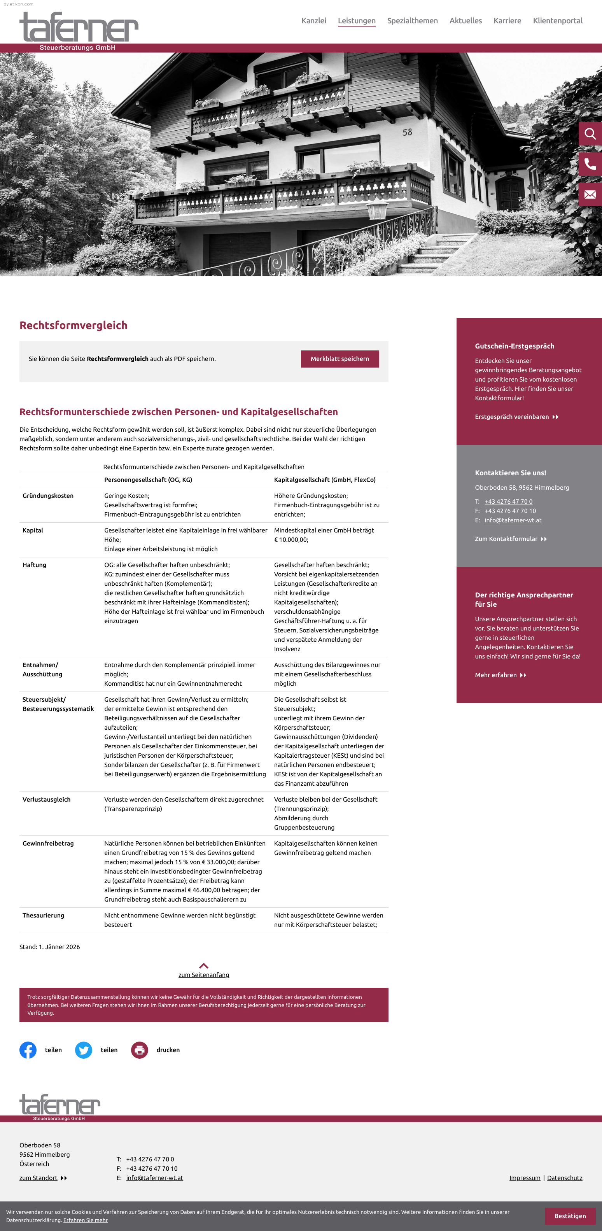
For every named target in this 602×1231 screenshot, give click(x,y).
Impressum (525, 1178)
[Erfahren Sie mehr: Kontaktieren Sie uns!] (511, 539)
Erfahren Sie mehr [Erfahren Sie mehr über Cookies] (85, 1220)
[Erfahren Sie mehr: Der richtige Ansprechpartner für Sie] (501, 675)
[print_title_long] (162, 1050)
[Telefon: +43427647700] (509, 501)
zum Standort (38, 1178)
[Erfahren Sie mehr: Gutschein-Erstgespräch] (516, 417)
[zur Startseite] (78, 31)
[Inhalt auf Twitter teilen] (103, 1050)
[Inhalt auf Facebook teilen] (47, 1050)
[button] (340, 359)
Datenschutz (565, 1178)
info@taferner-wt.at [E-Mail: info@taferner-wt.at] (513, 520)
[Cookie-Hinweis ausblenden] (570, 1216)
